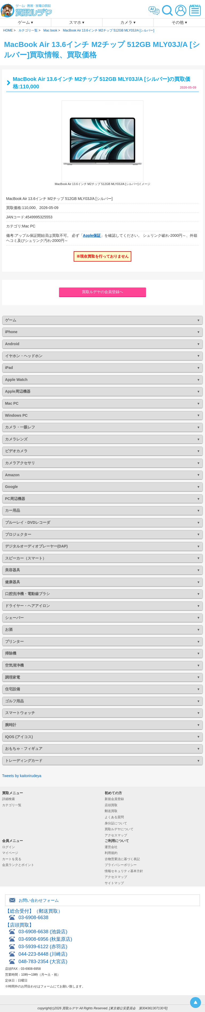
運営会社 (111, 847)
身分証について (116, 823)
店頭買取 (111, 805)
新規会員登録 (114, 799)
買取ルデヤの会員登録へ (102, 292)
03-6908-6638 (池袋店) (42, 931)
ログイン (8, 847)
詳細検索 (8, 799)
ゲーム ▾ (25, 22)
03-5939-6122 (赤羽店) (42, 946)
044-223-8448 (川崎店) (42, 954)
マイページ (10, 853)
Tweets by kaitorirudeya (21, 776)
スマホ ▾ (76, 22)
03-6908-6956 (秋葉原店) (45, 939)
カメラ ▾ (128, 22)
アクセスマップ (116, 835)
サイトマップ (114, 883)
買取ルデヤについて (119, 829)
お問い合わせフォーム (39, 900)
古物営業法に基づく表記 (122, 859)
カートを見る (11, 859)
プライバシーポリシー (121, 865)
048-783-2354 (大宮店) (42, 961)
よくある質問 (114, 817)
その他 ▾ (179, 22)
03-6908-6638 (33, 917)
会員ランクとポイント (18, 865)
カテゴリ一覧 (11, 805)
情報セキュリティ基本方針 (124, 871)
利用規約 (111, 853)
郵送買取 (111, 811)
